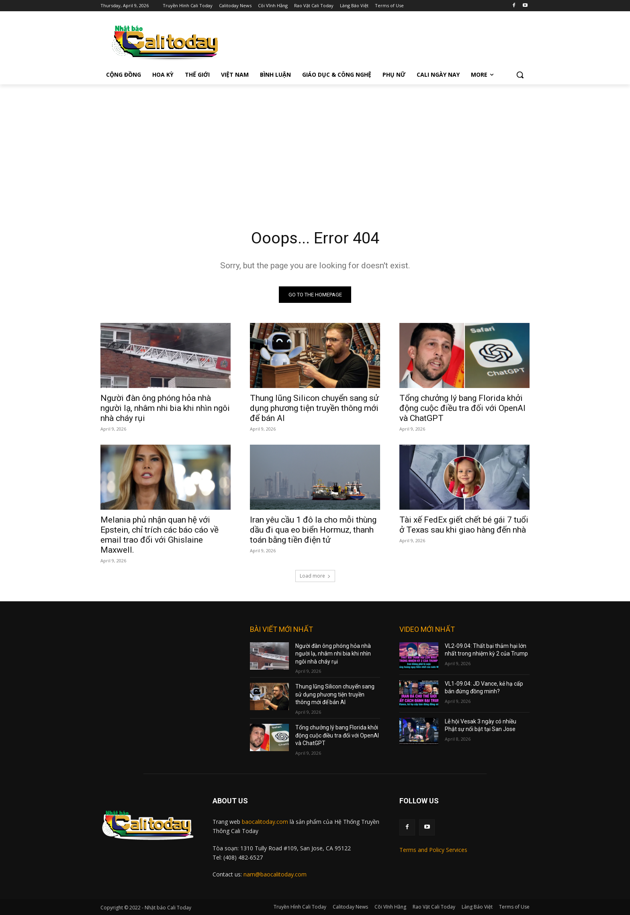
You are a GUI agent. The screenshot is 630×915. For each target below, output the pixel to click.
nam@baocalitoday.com (275, 874)
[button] (520, 74)
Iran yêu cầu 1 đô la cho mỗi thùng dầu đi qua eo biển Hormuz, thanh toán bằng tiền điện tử (313, 530)
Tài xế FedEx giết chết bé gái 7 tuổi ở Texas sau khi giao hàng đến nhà (463, 525)
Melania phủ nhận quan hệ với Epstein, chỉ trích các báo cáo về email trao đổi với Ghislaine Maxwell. (159, 535)
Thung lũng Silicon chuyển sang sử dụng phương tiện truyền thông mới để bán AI (314, 408)
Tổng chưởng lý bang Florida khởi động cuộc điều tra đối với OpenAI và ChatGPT (462, 408)
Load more (315, 575)
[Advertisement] (315, 144)
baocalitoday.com (265, 821)
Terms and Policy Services (433, 850)
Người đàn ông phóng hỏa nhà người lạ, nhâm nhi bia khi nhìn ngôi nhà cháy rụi (165, 408)
